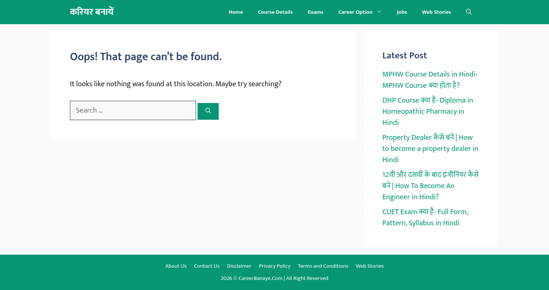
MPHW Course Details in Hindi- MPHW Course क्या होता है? (430, 80)
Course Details (275, 12)
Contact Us (206, 266)
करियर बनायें (91, 12)
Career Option (363, 12)
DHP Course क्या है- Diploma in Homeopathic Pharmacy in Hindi (427, 111)
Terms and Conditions (323, 266)
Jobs (402, 12)
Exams (315, 12)
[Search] (208, 111)
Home (235, 12)
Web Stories (436, 12)
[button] (469, 12)
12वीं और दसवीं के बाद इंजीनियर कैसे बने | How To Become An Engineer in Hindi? (430, 185)
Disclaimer (239, 266)
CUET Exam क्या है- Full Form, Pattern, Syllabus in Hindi (425, 217)
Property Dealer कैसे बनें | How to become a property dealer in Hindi (430, 148)
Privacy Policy (274, 266)
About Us (176, 266)
